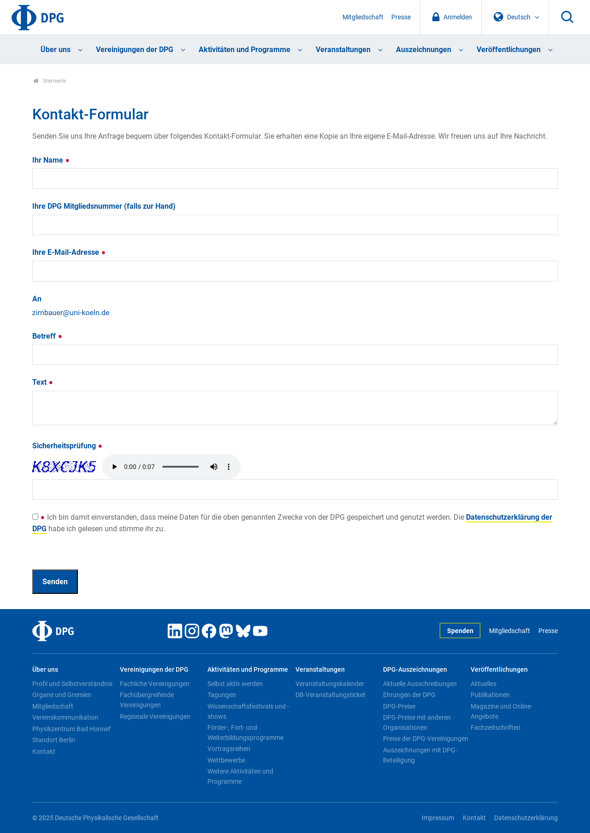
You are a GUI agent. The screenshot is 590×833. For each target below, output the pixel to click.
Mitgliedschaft (363, 17)
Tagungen (221, 694)
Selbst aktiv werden (235, 683)
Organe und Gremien (61, 694)
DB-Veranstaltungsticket (330, 694)
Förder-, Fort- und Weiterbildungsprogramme (245, 732)
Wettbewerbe (226, 760)
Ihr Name (51, 160)
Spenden (460, 631)
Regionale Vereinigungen (155, 716)
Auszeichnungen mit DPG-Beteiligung (420, 755)
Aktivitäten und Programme (244, 49)
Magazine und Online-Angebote (501, 711)
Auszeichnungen (423, 49)
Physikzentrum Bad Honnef (71, 729)
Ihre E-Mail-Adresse (69, 252)
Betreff (47, 336)
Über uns (56, 49)
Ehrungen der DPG (409, 694)
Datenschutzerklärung (526, 818)
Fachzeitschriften (495, 727)
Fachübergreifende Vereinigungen (147, 700)
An (36, 298)
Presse (401, 17)
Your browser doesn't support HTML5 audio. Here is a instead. (171, 466)
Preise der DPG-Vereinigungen (425, 738)
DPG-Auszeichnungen (415, 670)
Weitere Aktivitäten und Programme (240, 776)
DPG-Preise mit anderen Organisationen (417, 722)
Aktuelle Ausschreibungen (420, 683)
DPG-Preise (399, 706)
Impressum (438, 818)
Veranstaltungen (343, 49)
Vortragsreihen (228, 748)
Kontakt (43, 751)
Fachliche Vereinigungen (154, 683)
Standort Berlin (53, 740)
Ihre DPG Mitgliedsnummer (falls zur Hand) (104, 206)
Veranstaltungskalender (329, 683)
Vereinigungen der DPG (134, 49)
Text (42, 382)
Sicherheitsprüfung (67, 445)
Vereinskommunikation (65, 717)
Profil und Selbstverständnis (72, 683)
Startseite (49, 81)
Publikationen (490, 694)
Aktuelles (483, 683)
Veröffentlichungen (509, 49)
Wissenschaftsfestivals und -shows (248, 711)
